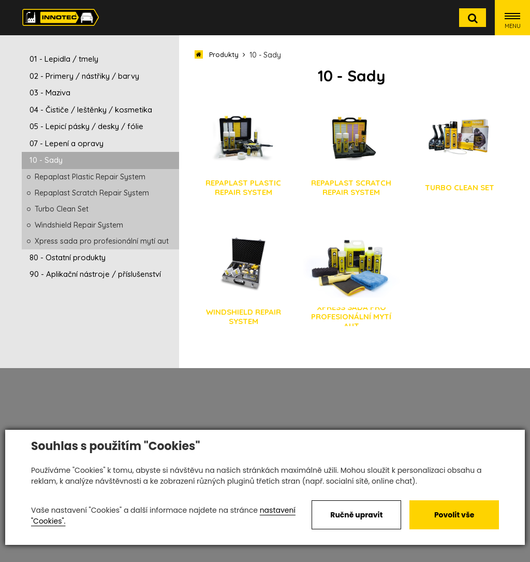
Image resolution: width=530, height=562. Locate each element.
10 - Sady (46, 160)
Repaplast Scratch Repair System (92, 193)
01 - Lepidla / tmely (64, 59)
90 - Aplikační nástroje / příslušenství (95, 274)
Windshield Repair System (79, 225)
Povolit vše (454, 515)
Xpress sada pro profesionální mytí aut (102, 241)
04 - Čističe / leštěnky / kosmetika (91, 110)
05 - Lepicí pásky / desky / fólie (86, 126)
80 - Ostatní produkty (68, 257)
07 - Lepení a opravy (67, 143)
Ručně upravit (356, 515)
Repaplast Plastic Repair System (90, 176)
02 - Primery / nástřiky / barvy (84, 76)
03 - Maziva (50, 92)
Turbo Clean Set (62, 209)
